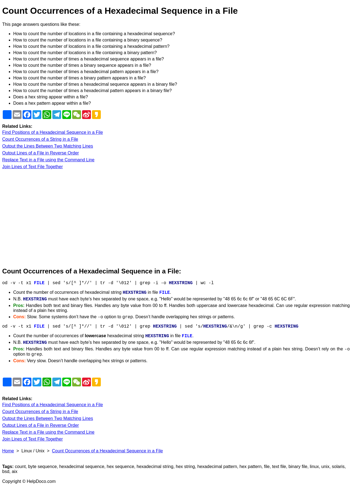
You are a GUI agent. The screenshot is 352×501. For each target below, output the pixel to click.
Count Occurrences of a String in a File (40, 139)
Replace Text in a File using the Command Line (48, 159)
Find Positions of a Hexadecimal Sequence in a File (52, 132)
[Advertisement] (167, 218)
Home (8, 451)
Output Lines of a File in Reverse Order (40, 153)
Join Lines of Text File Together (32, 166)
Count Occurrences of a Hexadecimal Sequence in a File (107, 451)
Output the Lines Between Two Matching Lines (47, 146)
